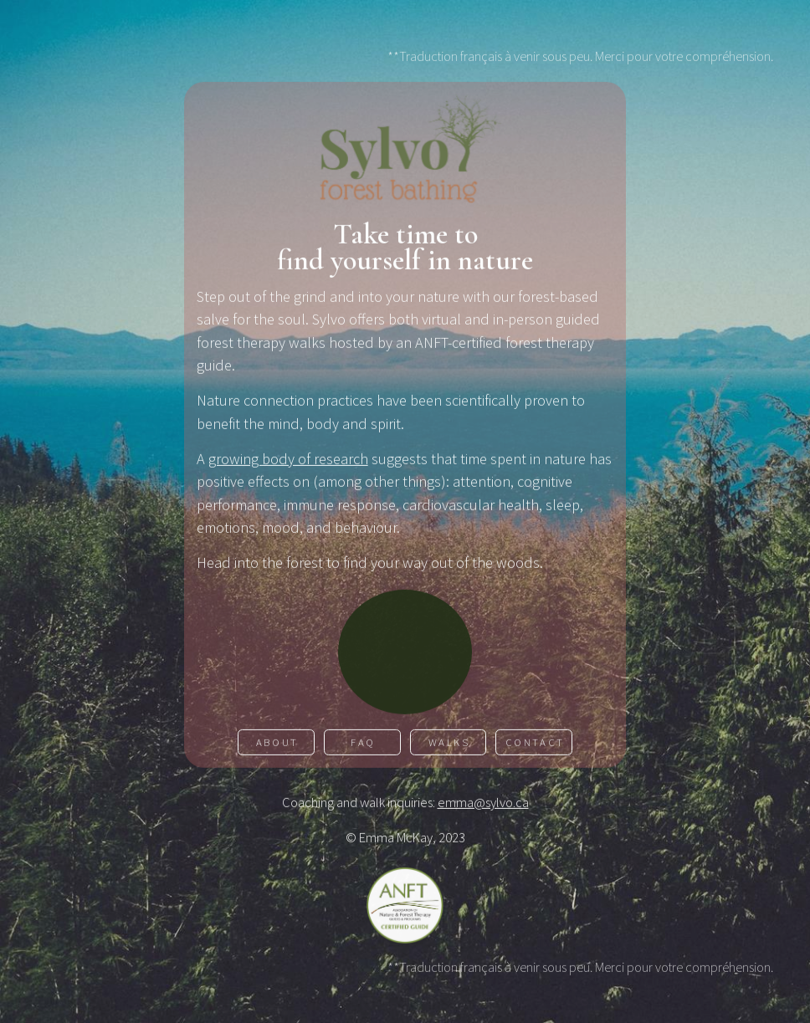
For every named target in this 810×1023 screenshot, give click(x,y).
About (277, 743)
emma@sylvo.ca (483, 803)
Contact (535, 743)
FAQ (363, 743)
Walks (449, 743)
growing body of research (288, 459)
